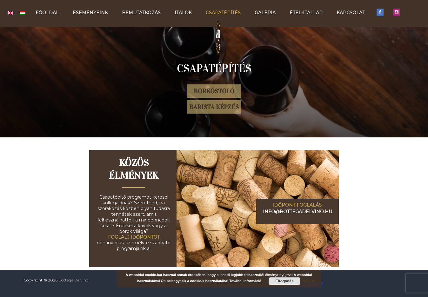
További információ (245, 281)
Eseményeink (90, 13)
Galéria (265, 13)
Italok (183, 13)
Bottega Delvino (73, 280)
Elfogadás (284, 281)
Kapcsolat (351, 13)
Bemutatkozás (141, 13)
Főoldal (47, 13)
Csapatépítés (223, 13)
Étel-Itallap (306, 13)
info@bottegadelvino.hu (297, 211)
